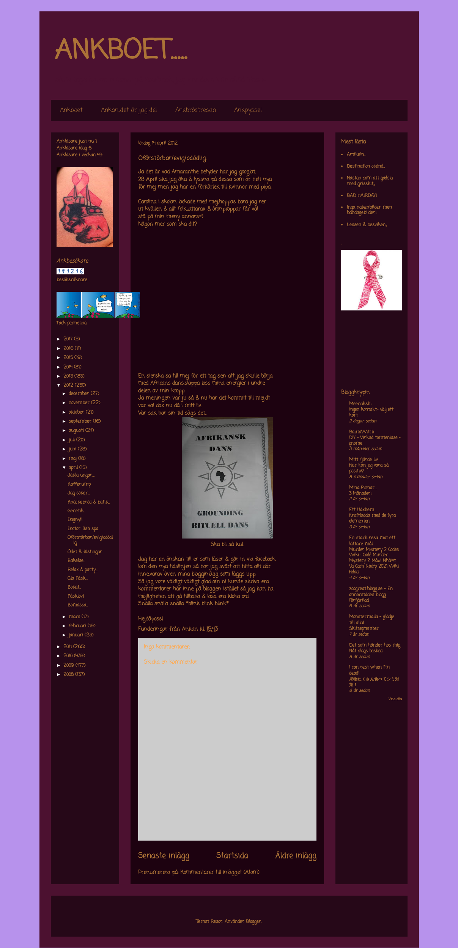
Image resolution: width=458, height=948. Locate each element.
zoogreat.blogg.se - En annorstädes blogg (371, 592)
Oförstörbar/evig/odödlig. (90, 540)
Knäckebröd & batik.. (89, 502)
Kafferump (79, 484)
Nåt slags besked (365, 651)
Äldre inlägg (295, 856)
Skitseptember (364, 628)
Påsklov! (76, 596)
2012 (69, 385)
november (80, 403)
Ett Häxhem (361, 510)
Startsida (232, 856)
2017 (68, 339)
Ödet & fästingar (85, 552)
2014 (68, 367)
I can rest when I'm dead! (369, 670)
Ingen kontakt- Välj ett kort (371, 412)
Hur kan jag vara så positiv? (369, 468)
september (81, 421)
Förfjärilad (359, 600)
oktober (77, 412)
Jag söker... (79, 493)
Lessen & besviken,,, (367, 225)
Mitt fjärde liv (363, 460)
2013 (68, 376)
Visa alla (395, 699)
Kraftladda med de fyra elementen (372, 518)
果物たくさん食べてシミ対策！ (374, 682)
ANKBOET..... (121, 51)
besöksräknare (72, 280)
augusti (77, 430)
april (74, 468)
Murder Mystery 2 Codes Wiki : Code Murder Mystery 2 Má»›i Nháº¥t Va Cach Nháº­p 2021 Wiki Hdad (374, 561)
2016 (69, 348)
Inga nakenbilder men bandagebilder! (369, 210)
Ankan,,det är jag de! (129, 110)
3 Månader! (360, 493)
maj (73, 458)
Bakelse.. (76, 560)
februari (78, 626)
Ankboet (71, 110)
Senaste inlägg (163, 856)
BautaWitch (361, 432)
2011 (68, 647)
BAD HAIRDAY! (362, 195)
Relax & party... (83, 570)
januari (77, 635)
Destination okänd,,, (365, 166)
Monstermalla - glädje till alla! (371, 620)
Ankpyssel (248, 110)
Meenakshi (360, 404)
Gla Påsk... (78, 578)
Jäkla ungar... (81, 475)
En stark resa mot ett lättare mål (372, 541)
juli (72, 440)
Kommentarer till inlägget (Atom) (220, 873)
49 (99, 155)
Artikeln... (356, 154)
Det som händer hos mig (374, 645)
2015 (68, 357)
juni (73, 449)
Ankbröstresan (195, 110)
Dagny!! (75, 520)
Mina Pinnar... (363, 488)
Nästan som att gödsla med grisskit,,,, (370, 181)
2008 (69, 674)
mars (75, 617)
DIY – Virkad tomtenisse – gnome (374, 441)
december (80, 394)
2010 (68, 656)
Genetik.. (76, 511)
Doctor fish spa (83, 529)
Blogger (253, 921)
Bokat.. (74, 587)
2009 (69, 665)
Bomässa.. (78, 605)
